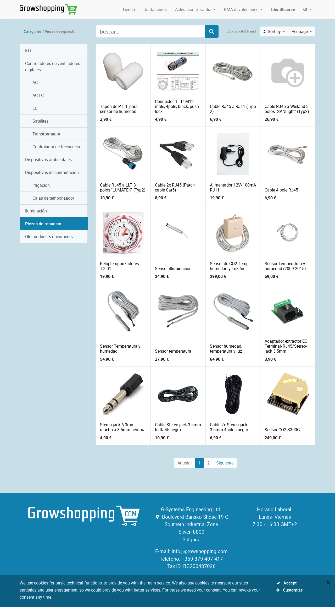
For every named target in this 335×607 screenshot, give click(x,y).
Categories (32, 31)
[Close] (328, 582)
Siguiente (224, 463)
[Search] (212, 31)
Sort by (272, 31)
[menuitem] (128, 9)
